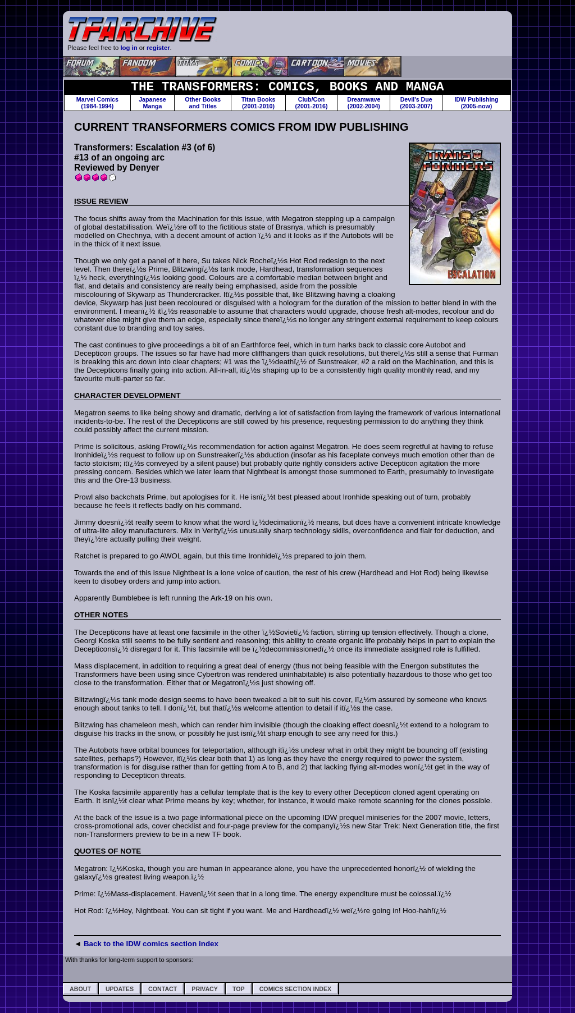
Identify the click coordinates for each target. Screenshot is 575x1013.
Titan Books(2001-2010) (258, 102)
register (158, 47)
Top (238, 989)
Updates (120, 989)
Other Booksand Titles (203, 102)
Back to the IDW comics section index (151, 943)
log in (128, 47)
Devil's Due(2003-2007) (416, 102)
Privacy (204, 989)
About (80, 989)
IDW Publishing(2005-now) (476, 102)
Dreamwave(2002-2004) (363, 102)
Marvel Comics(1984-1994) (97, 102)
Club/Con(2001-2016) (311, 102)
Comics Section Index (295, 989)
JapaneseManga (152, 102)
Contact (162, 989)
